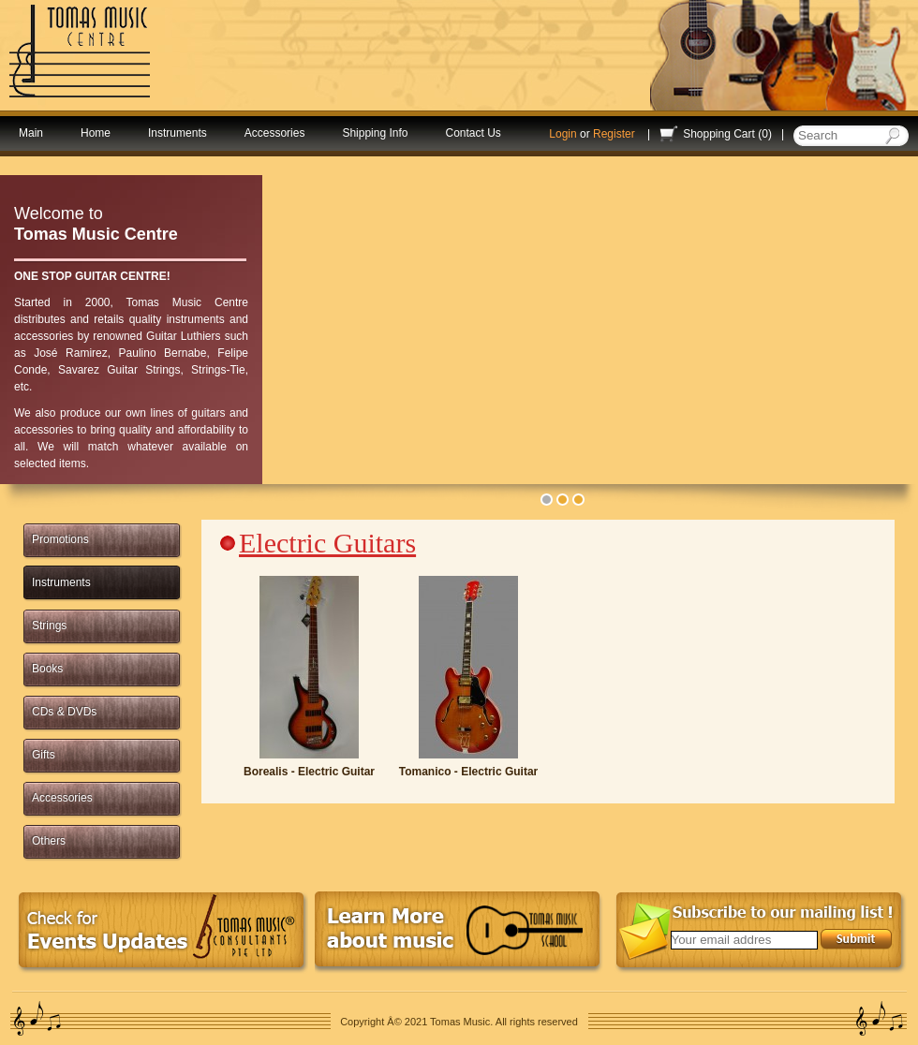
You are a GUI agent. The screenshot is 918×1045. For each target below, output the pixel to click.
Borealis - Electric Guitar (309, 771)
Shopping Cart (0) (727, 133)
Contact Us (472, 133)
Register (614, 133)
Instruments (177, 133)
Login (562, 133)
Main (31, 133)
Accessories (274, 133)
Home (96, 133)
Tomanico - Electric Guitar (468, 771)
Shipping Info (374, 133)
